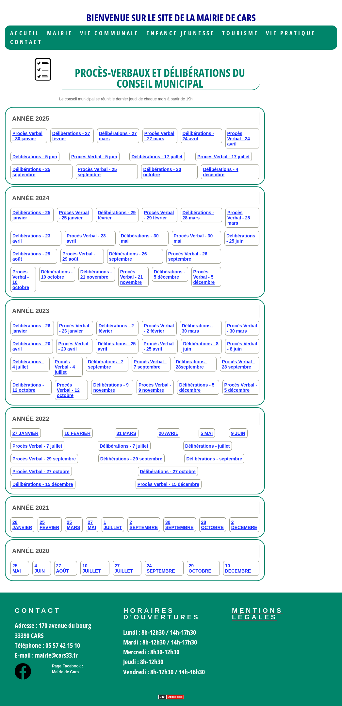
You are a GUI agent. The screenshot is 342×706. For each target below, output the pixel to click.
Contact (26, 42)
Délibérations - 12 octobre (28, 387)
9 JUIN (238, 433)
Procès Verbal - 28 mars (238, 218)
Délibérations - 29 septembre (131, 458)
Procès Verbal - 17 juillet (223, 156)
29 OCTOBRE (200, 568)
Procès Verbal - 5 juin (94, 156)
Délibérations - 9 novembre (110, 387)
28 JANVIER (22, 525)
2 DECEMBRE (244, 525)
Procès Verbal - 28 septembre (238, 364)
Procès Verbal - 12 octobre (68, 390)
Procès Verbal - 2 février (159, 328)
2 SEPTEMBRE (143, 525)
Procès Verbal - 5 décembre (204, 277)
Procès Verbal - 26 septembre (187, 256)
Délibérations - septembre (214, 458)
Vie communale (109, 33)
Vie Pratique (291, 33)
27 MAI (92, 525)
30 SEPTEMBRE (179, 525)
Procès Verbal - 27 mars (159, 136)
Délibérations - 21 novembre (96, 274)
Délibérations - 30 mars (198, 328)
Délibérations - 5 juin (34, 156)
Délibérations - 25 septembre (31, 172)
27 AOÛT (62, 568)
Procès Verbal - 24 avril (238, 138)
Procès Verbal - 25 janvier (74, 215)
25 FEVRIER (49, 525)
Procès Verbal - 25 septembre (97, 172)
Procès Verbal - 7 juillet (37, 446)
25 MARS (73, 525)
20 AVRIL (168, 433)
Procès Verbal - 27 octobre (41, 471)
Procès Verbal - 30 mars (242, 328)
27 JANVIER (25, 433)
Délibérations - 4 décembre (220, 172)
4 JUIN (39, 568)
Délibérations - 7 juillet (124, 446)
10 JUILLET (91, 568)
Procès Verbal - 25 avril (159, 346)
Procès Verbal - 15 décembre (168, 484)
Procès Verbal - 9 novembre (154, 387)
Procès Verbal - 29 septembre (44, 458)
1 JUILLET (113, 525)
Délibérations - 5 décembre (170, 274)
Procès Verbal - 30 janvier (27, 136)
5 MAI (207, 433)
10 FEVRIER (77, 433)
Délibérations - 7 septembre (105, 364)
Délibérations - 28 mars (198, 215)
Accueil (25, 33)
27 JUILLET (124, 568)
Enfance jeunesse (180, 33)
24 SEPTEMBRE (161, 568)
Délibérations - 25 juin (240, 238)
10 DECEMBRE (238, 568)
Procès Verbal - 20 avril (73, 346)
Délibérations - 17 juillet (156, 156)
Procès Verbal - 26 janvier (74, 328)
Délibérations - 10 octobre (57, 274)
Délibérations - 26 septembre (128, 256)
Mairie (60, 33)
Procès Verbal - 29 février (159, 215)
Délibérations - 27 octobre (168, 471)
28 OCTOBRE (212, 525)
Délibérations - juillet (207, 446)
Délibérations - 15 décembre (42, 484)
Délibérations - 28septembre (191, 364)
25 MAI (16, 568)
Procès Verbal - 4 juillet (65, 367)
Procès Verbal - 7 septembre (150, 364)
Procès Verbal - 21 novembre (131, 277)
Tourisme (240, 33)
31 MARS (126, 433)
